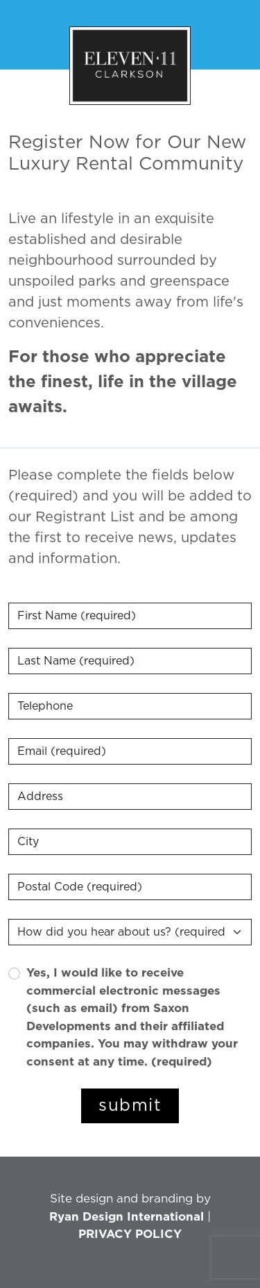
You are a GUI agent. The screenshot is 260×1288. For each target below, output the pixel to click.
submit (130, 1106)
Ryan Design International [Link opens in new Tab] (126, 1217)
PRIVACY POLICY (130, 1234)
